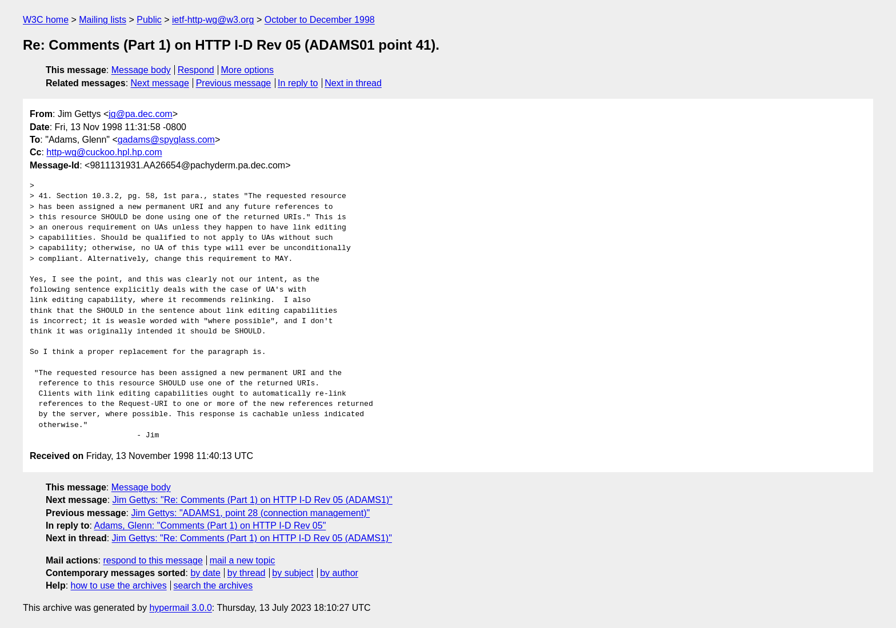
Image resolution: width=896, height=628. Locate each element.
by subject (292, 573)
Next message (160, 83)
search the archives (213, 585)
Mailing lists (102, 20)
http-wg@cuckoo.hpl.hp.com (104, 152)
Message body (141, 70)
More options (247, 70)
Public (149, 20)
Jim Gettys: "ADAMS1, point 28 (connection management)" (250, 513)
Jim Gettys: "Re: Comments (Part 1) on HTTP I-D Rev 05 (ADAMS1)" (253, 500)
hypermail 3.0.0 (180, 608)
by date (205, 573)
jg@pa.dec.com (140, 114)
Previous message (233, 83)
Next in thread (353, 83)
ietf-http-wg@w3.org (213, 20)
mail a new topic (242, 560)
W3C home (46, 20)
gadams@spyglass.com (166, 139)
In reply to (298, 83)
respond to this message (152, 560)
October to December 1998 (320, 20)
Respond (196, 70)
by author (339, 573)
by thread (246, 573)
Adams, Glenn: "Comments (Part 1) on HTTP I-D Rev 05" (210, 525)
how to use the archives (119, 585)
